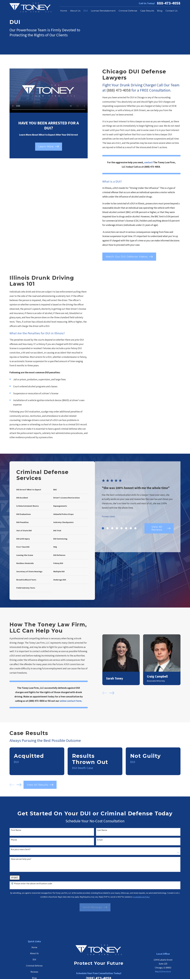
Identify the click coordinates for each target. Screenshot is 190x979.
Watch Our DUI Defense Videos (129, 257)
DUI (34, 959)
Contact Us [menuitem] (171, 10)
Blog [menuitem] (159, 10)
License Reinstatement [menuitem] (103, 10)
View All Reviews (160, 538)
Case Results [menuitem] (147, 10)
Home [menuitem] (63, 10)
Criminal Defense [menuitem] (128, 10)
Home (34, 947)
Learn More (48, 146)
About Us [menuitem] (75, 10)
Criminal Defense (34, 965)
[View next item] (19, 784)
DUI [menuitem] (85, 10)
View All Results (40, 785)
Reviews (34, 971)
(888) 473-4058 (119, 90)
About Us (34, 953)
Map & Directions (163, 971)
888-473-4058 (168, 3)
